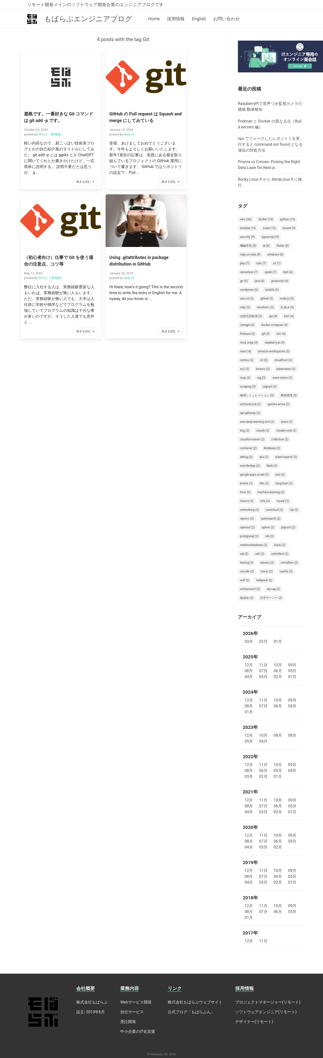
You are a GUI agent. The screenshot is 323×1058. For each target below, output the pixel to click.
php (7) (244, 263)
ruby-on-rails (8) (250, 254)
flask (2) (272, 466)
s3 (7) (276, 263)
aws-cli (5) (247, 298)
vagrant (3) (270, 386)
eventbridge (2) (250, 466)
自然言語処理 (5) (251, 316)
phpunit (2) (288, 527)
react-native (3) (282, 377)
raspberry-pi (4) (274, 342)
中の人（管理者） (51, 124)
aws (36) (246, 219)
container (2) (248, 448)
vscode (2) (247, 571)
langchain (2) (284, 483)
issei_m (113, 130)
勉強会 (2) (246, 598)
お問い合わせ (226, 18)
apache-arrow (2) (278, 404)
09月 (292, 665)
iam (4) (281, 333)
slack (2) (279, 545)
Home (154, 18)
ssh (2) (259, 554)
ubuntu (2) (267, 562)
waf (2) (244, 580)
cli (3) (263, 360)
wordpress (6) (249, 289)
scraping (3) (248, 386)
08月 (249, 670)
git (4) (266, 333)
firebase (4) (247, 333)
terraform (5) (265, 307)
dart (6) (288, 272)
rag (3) (261, 377)
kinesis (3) (262, 369)
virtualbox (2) (289, 562)
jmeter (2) (246, 483)
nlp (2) (294, 510)
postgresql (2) (249, 536)
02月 (263, 641)
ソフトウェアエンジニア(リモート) (266, 1012)
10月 (278, 665)
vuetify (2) (286, 571)
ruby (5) (245, 307)
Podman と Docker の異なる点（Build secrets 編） (269, 124)
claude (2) (262, 430)
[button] (52, 121)
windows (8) (275, 254)
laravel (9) (289, 228)
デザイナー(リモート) (254, 1021)
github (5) (266, 298)
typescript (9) (270, 237)
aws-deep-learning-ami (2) (257, 421)
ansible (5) (272, 289)
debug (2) (246, 457)
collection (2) (280, 439)
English (199, 18)
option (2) (268, 527)
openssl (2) (247, 527)
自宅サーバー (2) (271, 598)
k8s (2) (264, 483)
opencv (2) (247, 518)
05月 (292, 670)
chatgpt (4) (247, 325)
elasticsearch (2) (286, 457)
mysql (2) (283, 501)
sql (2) (244, 554)
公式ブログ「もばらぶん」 (191, 1012)
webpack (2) (264, 580)
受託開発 (128, 1021)
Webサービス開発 (135, 1002)
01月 (278, 641)
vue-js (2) (267, 571)
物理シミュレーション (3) (257, 395)
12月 (249, 665)
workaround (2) (250, 589)
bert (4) (289, 316)
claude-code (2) (286, 430)
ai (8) (266, 245)
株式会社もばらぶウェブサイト (195, 1002)
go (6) (244, 281)
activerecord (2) (250, 404)
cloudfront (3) (283, 360)
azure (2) (286, 421)
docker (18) (265, 219)
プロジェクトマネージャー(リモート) (268, 1002)
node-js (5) (287, 298)
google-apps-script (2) (254, 474)
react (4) (245, 351)
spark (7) (270, 272)
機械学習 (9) (248, 245)
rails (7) (261, 263)
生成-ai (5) (287, 307)
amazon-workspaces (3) (274, 351)
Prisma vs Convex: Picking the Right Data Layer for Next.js (269, 164)
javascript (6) (279, 281)
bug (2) (244, 430)
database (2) (272, 448)
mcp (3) (245, 377)
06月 (278, 670)
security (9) (247, 237)
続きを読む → (69, 183)
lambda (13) (248, 228)
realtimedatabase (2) (253, 545)
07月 (263, 670)
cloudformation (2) (252, 439)
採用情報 (176, 18)
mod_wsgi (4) (249, 342)
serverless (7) (249, 272)
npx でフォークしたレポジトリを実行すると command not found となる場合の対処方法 (270, 144)
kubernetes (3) (285, 369)
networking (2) (249, 510)
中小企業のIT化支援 (137, 1031)
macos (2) (246, 501)
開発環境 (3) (289, 395)
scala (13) (269, 228)
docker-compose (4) (274, 325)
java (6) (259, 281)
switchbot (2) (279, 554)
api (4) (273, 316)
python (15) (287, 219)
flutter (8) (283, 245)
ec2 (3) (244, 369)
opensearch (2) (270, 518)
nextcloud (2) (274, 510)
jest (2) (280, 474)
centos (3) (246, 360)
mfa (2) (265, 501)
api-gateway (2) (250, 413)
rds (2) (269, 536)
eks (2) (263, 457)
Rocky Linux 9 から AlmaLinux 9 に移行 (270, 182)
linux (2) (245, 492)
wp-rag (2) (273, 589)
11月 (263, 665)
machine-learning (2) (270, 492)
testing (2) (247, 562)
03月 (249, 641)
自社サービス (132, 1012)
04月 (249, 676)
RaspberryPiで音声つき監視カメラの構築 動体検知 (270, 106)
